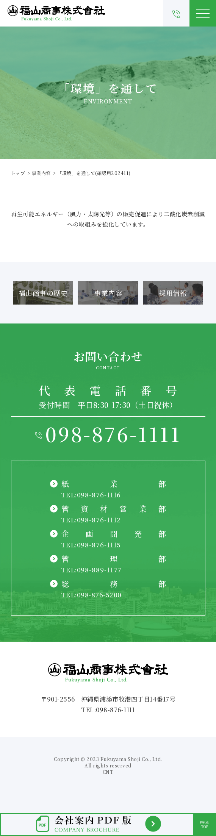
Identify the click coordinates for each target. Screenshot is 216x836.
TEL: (91, 494)
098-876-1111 (113, 434)
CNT (108, 772)
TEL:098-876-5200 (91, 594)
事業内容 (41, 173)
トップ (18, 173)
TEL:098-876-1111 (108, 709)
